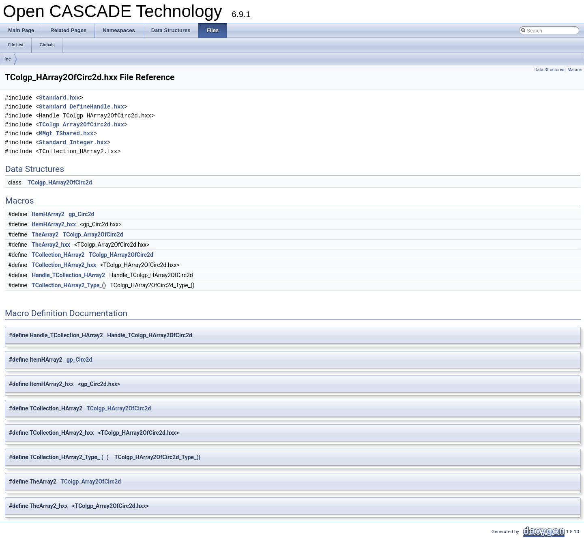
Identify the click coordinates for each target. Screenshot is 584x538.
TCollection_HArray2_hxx (64, 265)
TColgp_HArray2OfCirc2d (60, 182)
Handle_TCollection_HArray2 (68, 275)
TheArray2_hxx (51, 244)
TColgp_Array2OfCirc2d (93, 234)
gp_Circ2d (81, 214)
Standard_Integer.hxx (73, 142)
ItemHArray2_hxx (54, 224)
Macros (574, 69)
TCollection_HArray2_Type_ (67, 285)
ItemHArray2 (48, 214)
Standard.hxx (59, 98)
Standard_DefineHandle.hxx (81, 107)
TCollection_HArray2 (58, 255)
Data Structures (550, 69)
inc (7, 58)
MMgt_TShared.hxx (66, 133)
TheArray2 (45, 234)
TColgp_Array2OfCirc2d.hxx (81, 124)
